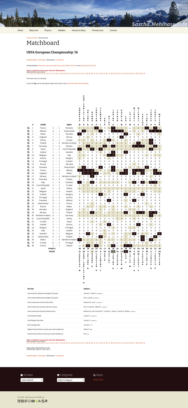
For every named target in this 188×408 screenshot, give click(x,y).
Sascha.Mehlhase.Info (159, 24)
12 (47, 73)
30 (92, 73)
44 (127, 73)
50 (142, 73)
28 (87, 73)
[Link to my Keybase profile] (39, 401)
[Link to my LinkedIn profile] (19, 401)
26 (82, 73)
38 (112, 73)
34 (102, 73)
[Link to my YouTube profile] (33, 401)
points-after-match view (69, 66)
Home (20, 30)
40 (117, 73)
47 (134, 73)
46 (132, 73)
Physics (48, 30)
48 (137, 73)
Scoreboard (60, 60)
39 (114, 73)
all (144, 73)
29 (89, 73)
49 (139, 73)
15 (54, 73)
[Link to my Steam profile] (43, 401)
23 (74, 73)
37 (109, 73)
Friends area (97, 30)
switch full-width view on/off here (77, 83)
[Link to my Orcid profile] (36, 401)
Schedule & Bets (31, 60)
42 (122, 73)
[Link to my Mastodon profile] (25, 401)
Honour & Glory (79, 30)
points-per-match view (45, 66)
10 (42, 73)
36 (107, 73)
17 (59, 73)
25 (79, 73)
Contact (113, 30)
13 (49, 73)
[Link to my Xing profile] (22, 401)
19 (64, 73)
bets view (57, 66)
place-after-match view (88, 66)
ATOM (100, 379)
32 (97, 73)
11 (44, 73)
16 (57, 73)
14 (52, 73)
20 (67, 73)
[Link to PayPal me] (46, 401)
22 (72, 73)
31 (94, 73)
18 (62, 73)
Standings (41, 60)
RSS (95, 379)
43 (124, 73)
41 (119, 73)
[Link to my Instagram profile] (29, 401)
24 (77, 73)
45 (129, 73)
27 (84, 73)
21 (69, 73)
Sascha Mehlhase (37, 397)
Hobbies (62, 30)
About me (33, 30)
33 (99, 73)
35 (104, 73)
